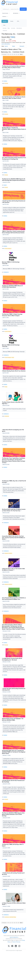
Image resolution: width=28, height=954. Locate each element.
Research (22, 46)
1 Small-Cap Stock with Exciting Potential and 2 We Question (13, 201)
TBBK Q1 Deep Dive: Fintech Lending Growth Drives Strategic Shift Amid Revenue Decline (13, 232)
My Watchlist (15, 13)
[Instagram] (19, 946)
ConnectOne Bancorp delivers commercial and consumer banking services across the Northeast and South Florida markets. (14, 546)
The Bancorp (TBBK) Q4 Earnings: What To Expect (13, 845)
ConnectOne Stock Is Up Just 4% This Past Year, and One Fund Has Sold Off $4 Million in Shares (13, 538)
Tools (4, 25)
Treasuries (5, 30)
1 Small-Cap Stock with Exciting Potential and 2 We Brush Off (13, 689)
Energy (6, 386)
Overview (4, 28)
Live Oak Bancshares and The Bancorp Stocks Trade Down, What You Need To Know (13, 97)
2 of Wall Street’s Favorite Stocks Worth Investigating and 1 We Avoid (12, 659)
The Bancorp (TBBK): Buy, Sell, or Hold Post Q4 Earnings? (14, 481)
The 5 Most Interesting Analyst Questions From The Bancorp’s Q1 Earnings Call (14, 158)
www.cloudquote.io (14, 937)
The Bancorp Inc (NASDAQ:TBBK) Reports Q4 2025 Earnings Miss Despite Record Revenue (14, 179)
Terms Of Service (16, 942)
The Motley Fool (6, 272)
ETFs (18, 21)
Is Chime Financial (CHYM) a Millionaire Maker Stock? (14, 903)
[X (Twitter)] (8, 946)
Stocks (11, 21)
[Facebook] (12, 946)
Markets (4, 21)
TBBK (12, 37)
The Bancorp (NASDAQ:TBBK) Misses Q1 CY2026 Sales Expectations (12, 286)
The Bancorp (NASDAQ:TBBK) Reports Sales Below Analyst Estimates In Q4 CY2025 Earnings (13, 814)
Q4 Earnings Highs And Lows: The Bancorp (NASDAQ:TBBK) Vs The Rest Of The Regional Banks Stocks (13, 752)
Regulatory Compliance (8, 553)
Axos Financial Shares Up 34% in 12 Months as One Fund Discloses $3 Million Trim (14, 598)
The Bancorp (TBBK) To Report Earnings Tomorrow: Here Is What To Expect (12, 315)
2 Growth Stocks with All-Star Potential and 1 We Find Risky (13, 781)
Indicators (4, 16)
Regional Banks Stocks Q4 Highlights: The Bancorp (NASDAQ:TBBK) (12, 719)
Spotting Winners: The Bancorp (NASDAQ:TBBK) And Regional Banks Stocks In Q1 (14, 129)
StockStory (5, 144)
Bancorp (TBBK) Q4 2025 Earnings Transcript (10, 345)
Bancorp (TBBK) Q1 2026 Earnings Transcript (10, 262)
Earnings (6, 187)
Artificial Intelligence (8, 248)
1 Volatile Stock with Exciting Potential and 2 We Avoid (13, 873)
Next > (21, 54)
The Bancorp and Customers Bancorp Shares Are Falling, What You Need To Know (13, 66)
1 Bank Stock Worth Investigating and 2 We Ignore (13, 430)
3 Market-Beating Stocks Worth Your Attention (14, 371)
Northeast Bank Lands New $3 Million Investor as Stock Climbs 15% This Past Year (14, 510)
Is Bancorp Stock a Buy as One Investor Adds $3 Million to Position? (13, 569)
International (19, 28)
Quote (6, 46)
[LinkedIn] (15, 946)
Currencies (13, 28)
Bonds (13, 357)
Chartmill (5, 185)
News (9, 28)
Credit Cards (7, 416)
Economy (6, 83)
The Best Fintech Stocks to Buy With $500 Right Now (12, 402)
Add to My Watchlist (21, 44)
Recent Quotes (5, 13)
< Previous (4, 54)
